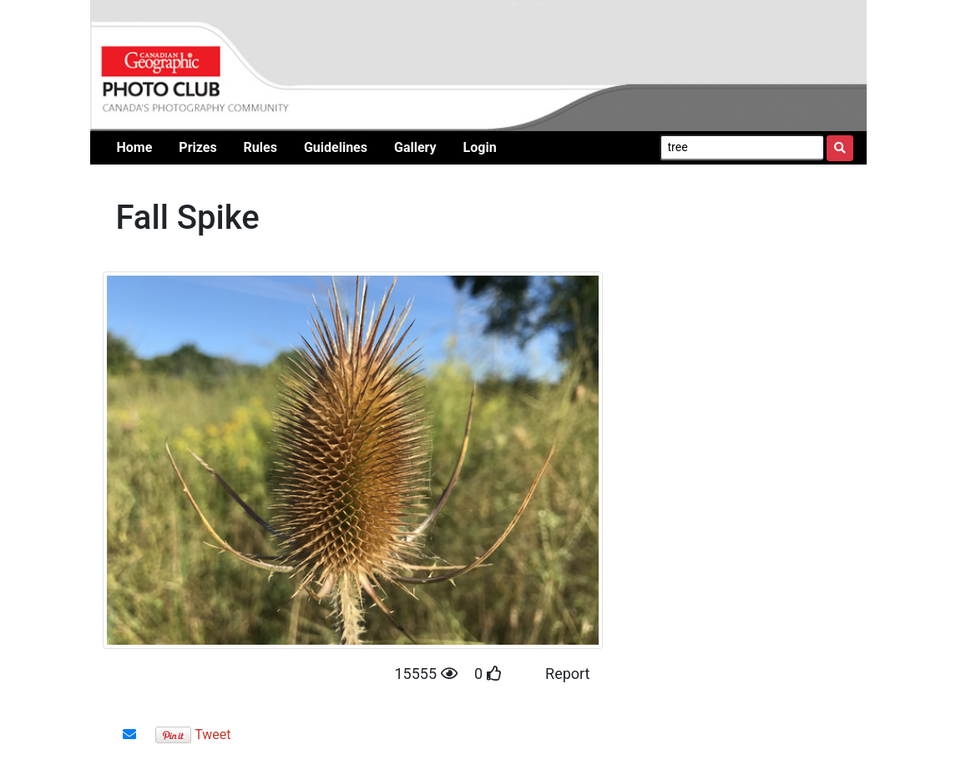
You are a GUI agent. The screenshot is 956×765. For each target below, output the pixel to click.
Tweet (212, 734)
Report (567, 673)
